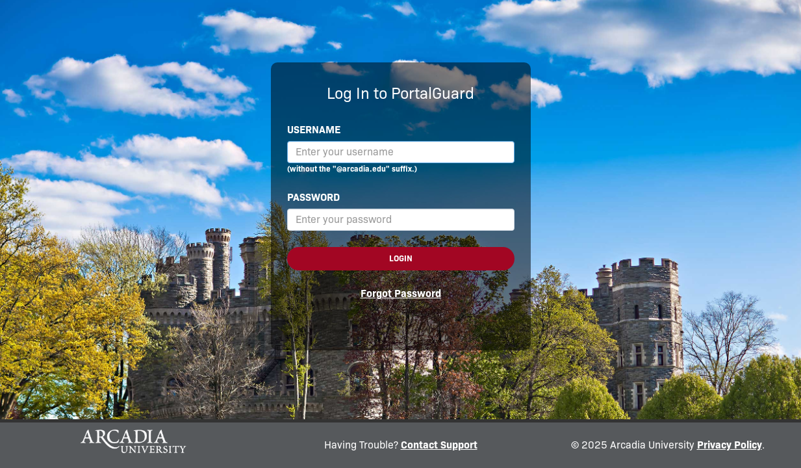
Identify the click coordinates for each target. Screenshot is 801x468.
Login (401, 258)
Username (313, 130)
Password (313, 197)
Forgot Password (401, 293)
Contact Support (439, 445)
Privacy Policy (729, 445)
